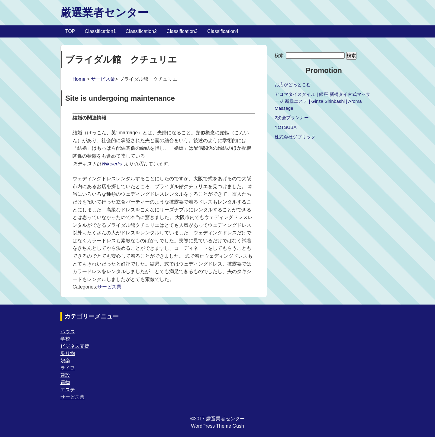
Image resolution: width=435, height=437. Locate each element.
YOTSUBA (286, 127)
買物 (65, 382)
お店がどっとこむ (293, 84)
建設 (65, 375)
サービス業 (103, 79)
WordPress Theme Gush (217, 426)
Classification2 (141, 31)
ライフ (67, 367)
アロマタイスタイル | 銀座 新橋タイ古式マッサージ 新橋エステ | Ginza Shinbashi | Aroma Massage (322, 101)
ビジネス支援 (74, 346)
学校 (65, 338)
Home (78, 79)
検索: (280, 55)
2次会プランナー (292, 117)
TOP (70, 31)
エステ (67, 389)
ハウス (67, 331)
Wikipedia (112, 163)
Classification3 (182, 31)
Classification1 (100, 31)
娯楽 (65, 360)
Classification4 (222, 31)
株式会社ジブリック (295, 136)
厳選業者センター (104, 12)
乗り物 (67, 353)
